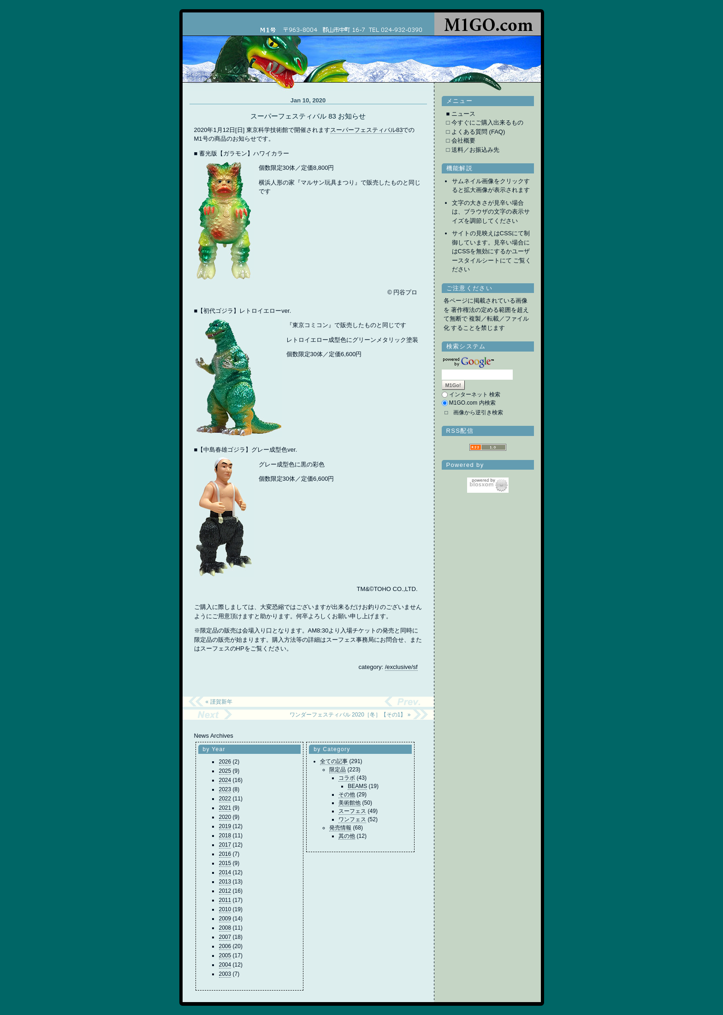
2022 (225, 798)
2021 (225, 808)
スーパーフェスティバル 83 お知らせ (308, 116)
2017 (225, 845)
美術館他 (349, 803)
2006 (225, 946)
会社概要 (463, 140)
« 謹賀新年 (219, 702)
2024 (225, 780)
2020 (225, 817)
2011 (225, 900)
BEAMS (357, 786)
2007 (225, 937)
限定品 (337, 769)
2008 (225, 928)
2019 (225, 826)
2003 (225, 974)
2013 (225, 881)
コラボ (346, 778)
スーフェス (352, 811)
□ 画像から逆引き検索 (473, 412)
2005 (225, 955)
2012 (225, 891)
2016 (225, 854)
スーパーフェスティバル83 (366, 129)
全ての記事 (334, 761)
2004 (225, 964)
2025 (225, 771)
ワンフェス (352, 819)
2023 (225, 789)
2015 (225, 863)
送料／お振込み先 (475, 149)
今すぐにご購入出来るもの (487, 122)
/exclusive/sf (401, 666)
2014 (225, 872)
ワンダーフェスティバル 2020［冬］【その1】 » (350, 714)
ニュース (463, 113)
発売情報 (340, 827)
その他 (346, 794)
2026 (225, 761)
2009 (225, 918)
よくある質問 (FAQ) (478, 131)
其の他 (346, 836)
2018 (225, 835)
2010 (225, 909)
